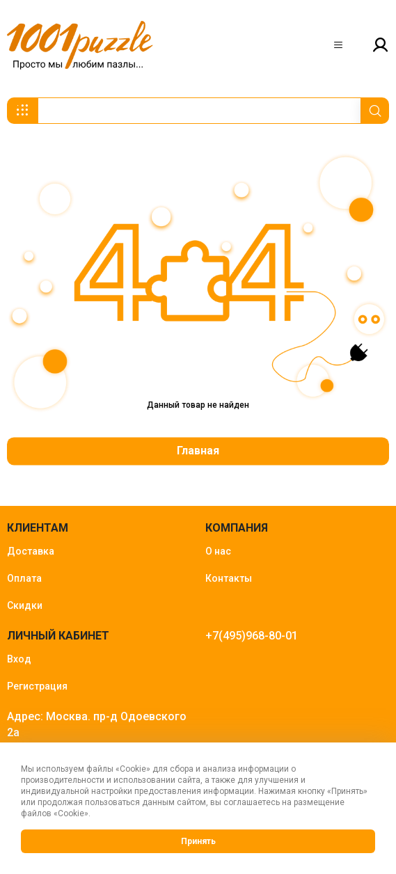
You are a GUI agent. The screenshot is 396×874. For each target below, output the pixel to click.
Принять (198, 841)
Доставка (30, 551)
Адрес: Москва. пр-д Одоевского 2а (97, 724)
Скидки (24, 605)
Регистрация (37, 686)
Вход (19, 659)
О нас (218, 551)
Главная (198, 451)
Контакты (228, 578)
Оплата (24, 578)
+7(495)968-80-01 (251, 635)
